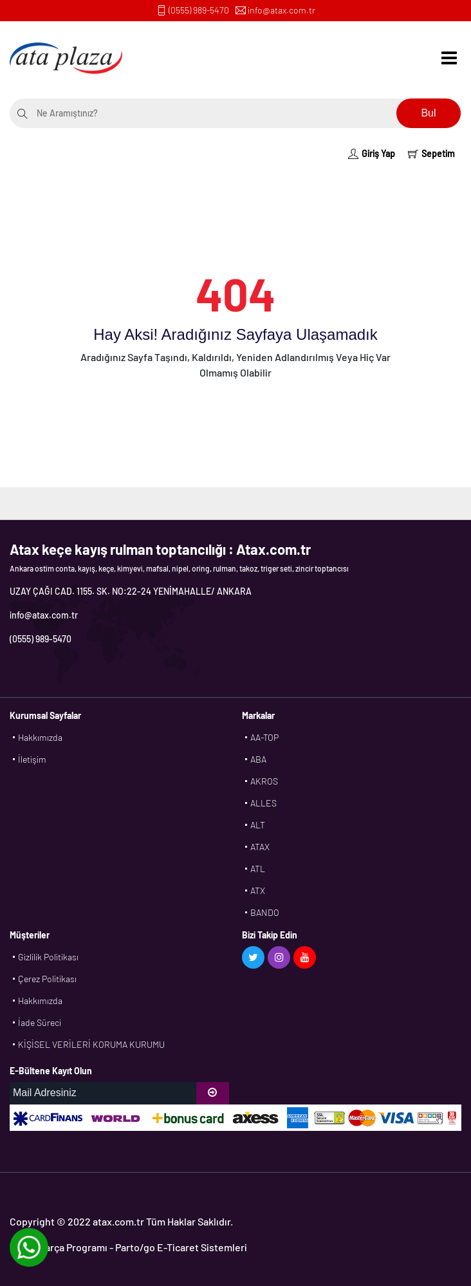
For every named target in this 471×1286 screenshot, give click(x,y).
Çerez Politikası (47, 978)
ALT (257, 824)
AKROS (264, 781)
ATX (257, 890)
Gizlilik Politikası (48, 956)
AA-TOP (264, 737)
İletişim (32, 759)
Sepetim (431, 153)
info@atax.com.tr (281, 10)
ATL (257, 868)
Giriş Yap (371, 153)
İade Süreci (39, 1022)
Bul (428, 112)
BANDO (264, 912)
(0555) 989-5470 (199, 10)
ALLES (263, 802)
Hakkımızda (40, 737)
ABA (258, 759)
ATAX (260, 846)
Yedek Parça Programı (58, 1247)
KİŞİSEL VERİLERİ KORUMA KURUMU (91, 1044)
